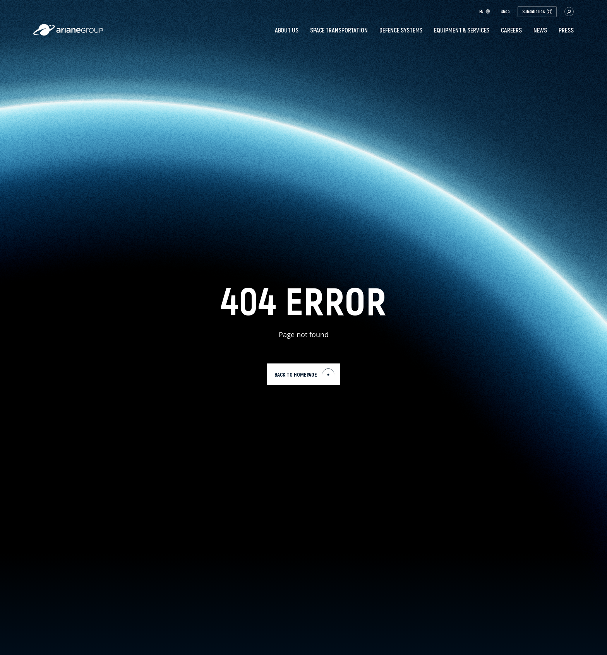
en (484, 11)
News (540, 30)
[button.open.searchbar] (569, 11)
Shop (505, 11)
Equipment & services (461, 30)
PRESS (566, 30)
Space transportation (339, 30)
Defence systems (401, 30)
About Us (286, 30)
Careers (511, 30)
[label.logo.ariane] (68, 33)
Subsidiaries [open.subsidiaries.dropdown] (537, 11)
